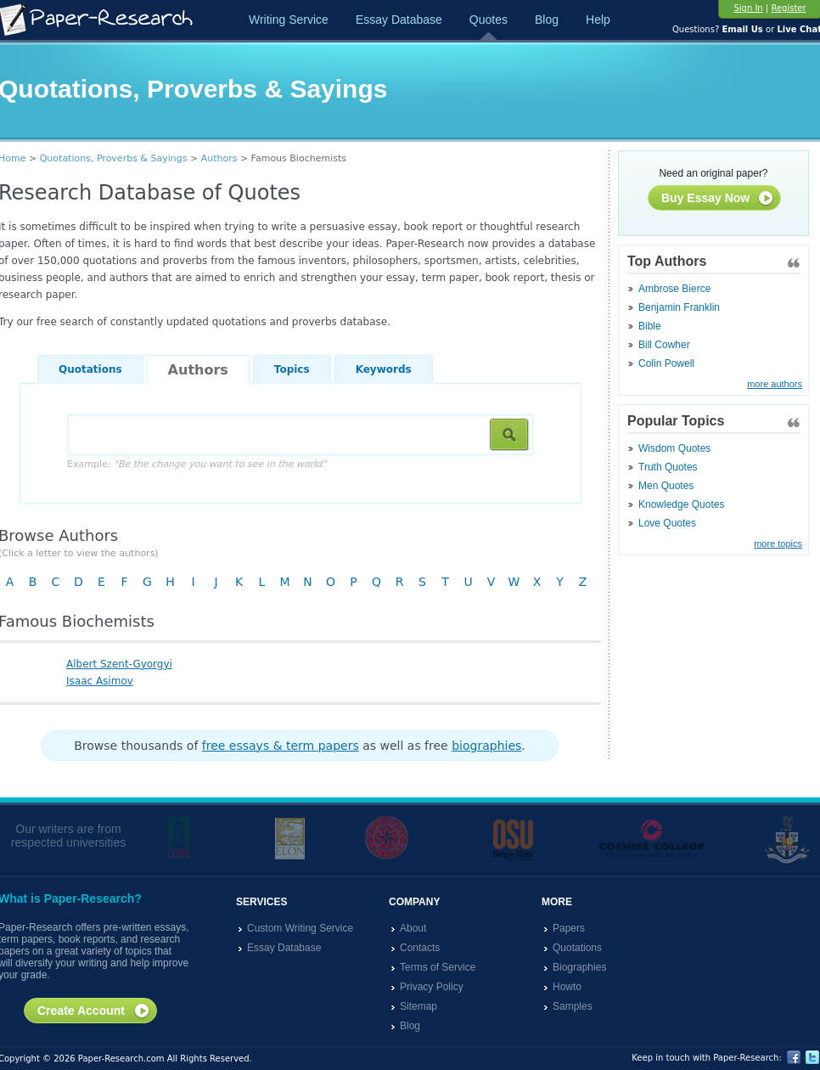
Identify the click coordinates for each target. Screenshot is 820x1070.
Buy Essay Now (717, 198)
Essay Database (399, 19)
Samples (573, 1006)
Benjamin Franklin (679, 307)
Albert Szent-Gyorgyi (119, 664)
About (413, 928)
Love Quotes (667, 523)
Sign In (747, 8)
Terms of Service (437, 967)
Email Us (742, 29)
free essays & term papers (280, 745)
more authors (774, 384)
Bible (649, 326)
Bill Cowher (664, 345)
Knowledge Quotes (681, 504)
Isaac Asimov (99, 681)
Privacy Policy (431, 987)
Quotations (90, 369)
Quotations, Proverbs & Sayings (114, 158)
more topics (778, 543)
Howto (567, 987)
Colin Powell (666, 363)
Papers (569, 928)
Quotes (488, 19)
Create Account (93, 1011)
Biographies (579, 967)
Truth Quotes (668, 467)
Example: (196, 464)
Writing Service (289, 19)
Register (788, 8)
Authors (219, 158)
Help (598, 19)
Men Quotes (666, 486)
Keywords (384, 369)
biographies (486, 745)
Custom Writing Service (300, 928)
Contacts (420, 948)
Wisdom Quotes (674, 448)
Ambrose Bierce (674, 289)
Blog (547, 19)
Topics (292, 369)
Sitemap (418, 1006)
